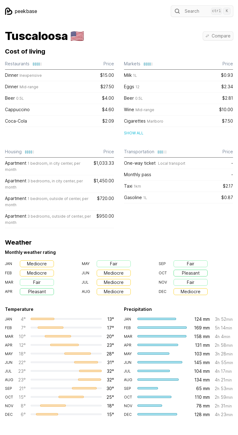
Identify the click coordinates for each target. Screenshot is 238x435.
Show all (133, 133)
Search (202, 11)
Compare (218, 35)
